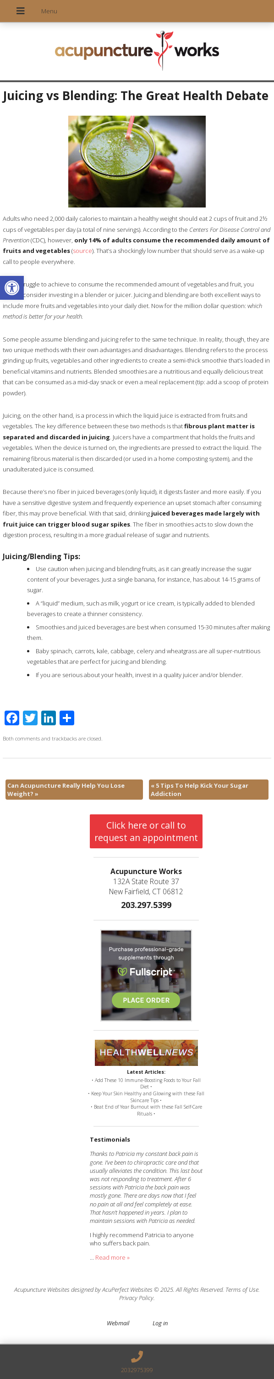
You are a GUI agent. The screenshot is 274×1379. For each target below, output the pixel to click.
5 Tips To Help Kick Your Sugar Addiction (199, 789)
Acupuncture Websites (42, 1289)
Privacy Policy (136, 1298)
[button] (12, 288)
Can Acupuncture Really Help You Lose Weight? (66, 789)
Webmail (118, 1323)
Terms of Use (241, 1289)
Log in (160, 1323)
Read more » (112, 1257)
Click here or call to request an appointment (146, 831)
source (82, 251)
